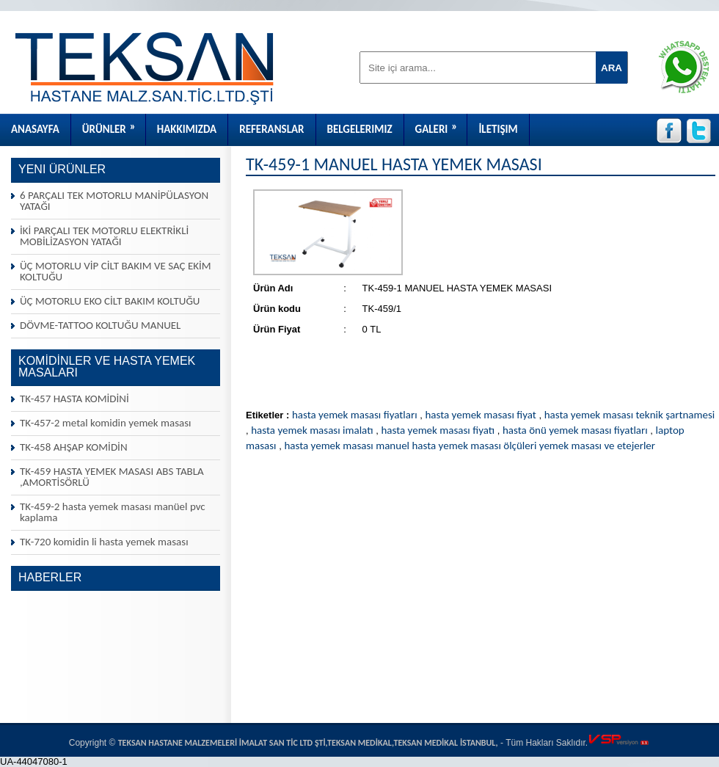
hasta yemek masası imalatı (312, 430)
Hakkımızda (186, 129)
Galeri (441, 125)
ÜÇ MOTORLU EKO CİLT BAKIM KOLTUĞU (110, 301)
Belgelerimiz (360, 129)
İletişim (497, 129)
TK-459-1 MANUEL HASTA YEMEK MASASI (394, 164)
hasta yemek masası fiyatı (437, 430)
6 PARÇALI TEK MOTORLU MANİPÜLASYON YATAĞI (114, 201)
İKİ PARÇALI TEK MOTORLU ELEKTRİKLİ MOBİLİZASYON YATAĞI (104, 236)
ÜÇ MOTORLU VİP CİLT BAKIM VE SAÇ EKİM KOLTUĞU (115, 271)
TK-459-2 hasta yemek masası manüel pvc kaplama (112, 512)
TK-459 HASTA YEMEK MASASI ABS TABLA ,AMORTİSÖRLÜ (112, 477)
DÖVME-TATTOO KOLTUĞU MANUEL (100, 325)
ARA (611, 67)
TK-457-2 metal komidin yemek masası (105, 422)
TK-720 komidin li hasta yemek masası (104, 541)
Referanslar (271, 129)
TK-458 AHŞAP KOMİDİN (74, 447)
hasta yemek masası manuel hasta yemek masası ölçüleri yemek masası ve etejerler (469, 445)
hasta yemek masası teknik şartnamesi (629, 414)
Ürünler (113, 125)
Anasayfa (35, 129)
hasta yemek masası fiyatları (354, 414)
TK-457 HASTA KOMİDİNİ (74, 398)
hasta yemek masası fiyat (480, 414)
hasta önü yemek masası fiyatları (575, 430)
